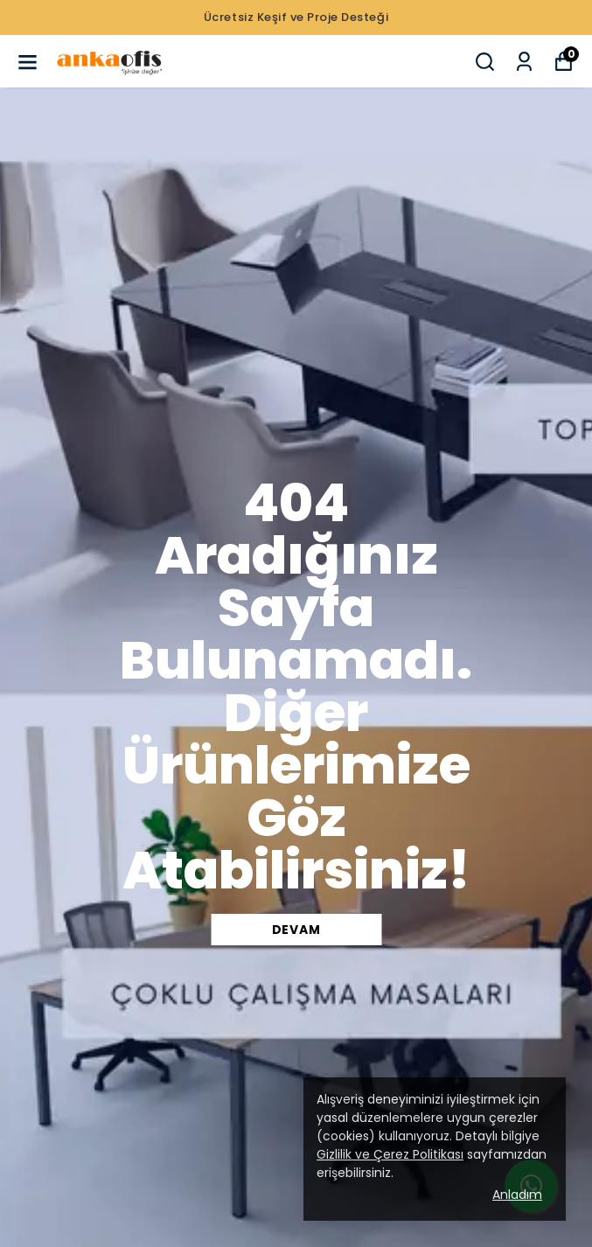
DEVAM (296, 929)
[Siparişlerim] (524, 62)
